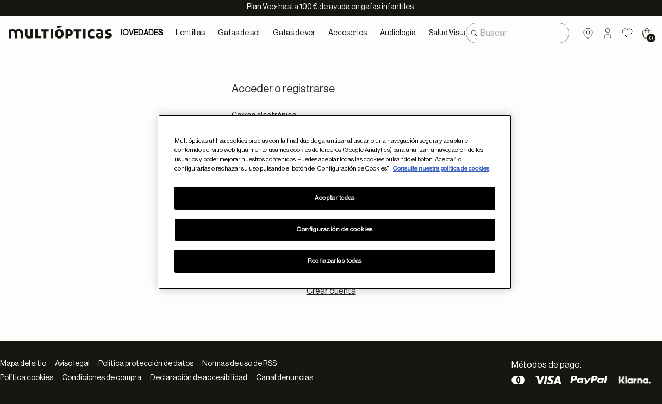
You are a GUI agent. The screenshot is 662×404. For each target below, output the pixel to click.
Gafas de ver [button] (294, 33)
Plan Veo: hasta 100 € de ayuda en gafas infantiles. (331, 7)
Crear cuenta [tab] (331, 291)
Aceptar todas (334, 198)
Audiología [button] (398, 33)
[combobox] (517, 33)
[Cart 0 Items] (646, 33)
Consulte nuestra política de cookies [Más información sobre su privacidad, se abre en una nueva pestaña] (441, 169)
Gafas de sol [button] (239, 33)
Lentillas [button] (190, 33)
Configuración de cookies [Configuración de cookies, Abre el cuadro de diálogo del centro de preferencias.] (335, 229)
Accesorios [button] (347, 33)
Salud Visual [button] (449, 33)
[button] (607, 33)
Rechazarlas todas (335, 261)
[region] (334, 202)
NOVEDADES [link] (140, 33)
